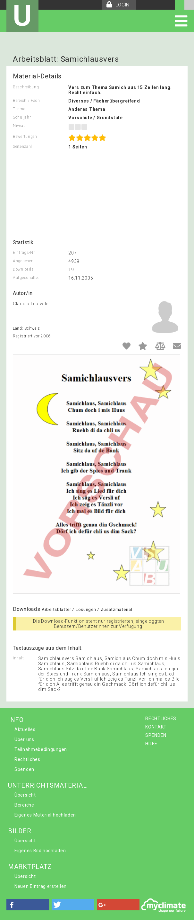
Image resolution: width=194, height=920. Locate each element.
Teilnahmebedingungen (40, 749)
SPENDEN (155, 735)
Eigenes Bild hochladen (40, 850)
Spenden (24, 769)
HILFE (151, 743)
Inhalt (18, 658)
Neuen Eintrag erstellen (40, 886)
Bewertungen (25, 136)
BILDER (19, 831)
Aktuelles (24, 729)
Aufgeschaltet (26, 277)
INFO (16, 720)
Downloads (23, 269)
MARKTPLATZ (30, 867)
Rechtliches (27, 759)
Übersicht (25, 795)
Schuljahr (22, 117)
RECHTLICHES (160, 718)
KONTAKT (156, 726)
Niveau (19, 125)
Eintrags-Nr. (24, 252)
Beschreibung (26, 87)
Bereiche (24, 805)
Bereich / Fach (26, 100)
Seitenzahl (22, 146)
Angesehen (23, 261)
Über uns (24, 739)
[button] (27, 904)
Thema (19, 109)
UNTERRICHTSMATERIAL (47, 785)
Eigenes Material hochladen (45, 814)
